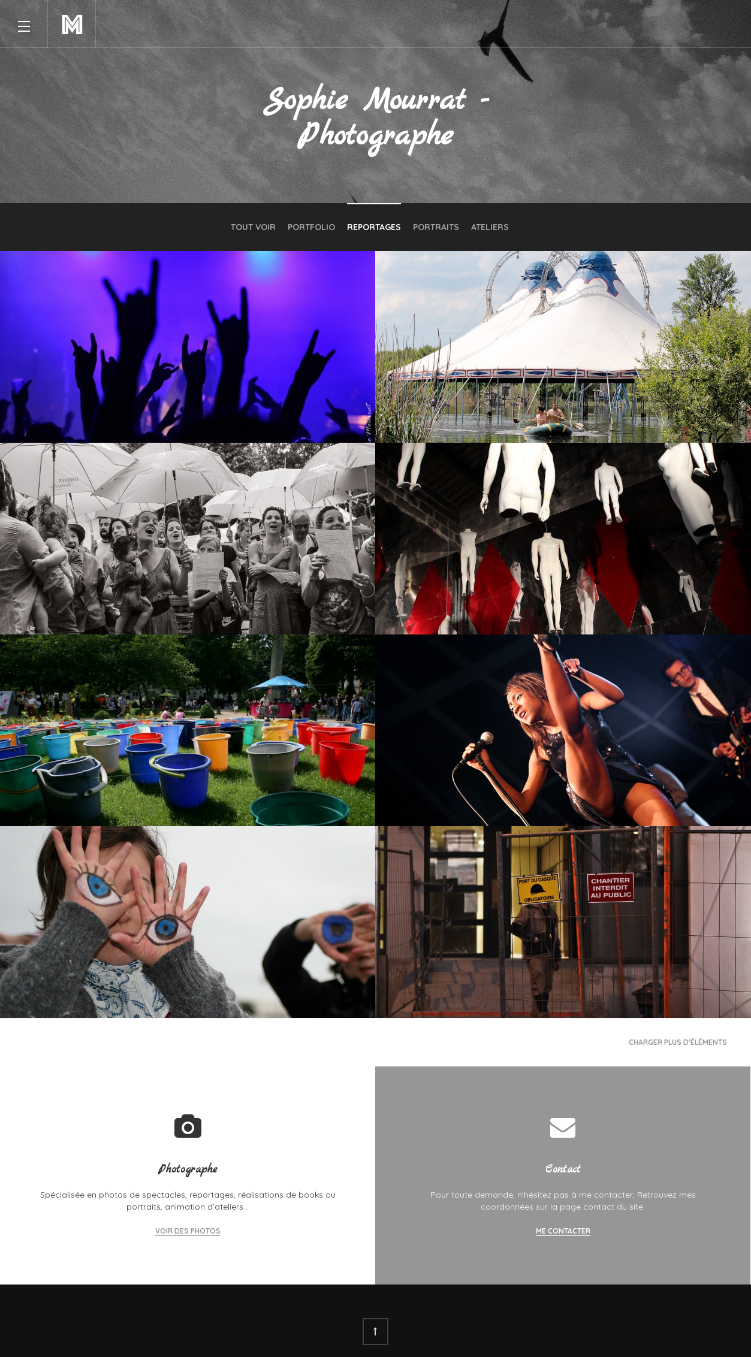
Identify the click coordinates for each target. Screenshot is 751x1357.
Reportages (374, 227)
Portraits (436, 227)
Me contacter (563, 1230)
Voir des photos (188, 1230)
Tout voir (253, 227)
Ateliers (490, 227)
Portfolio (311, 227)
